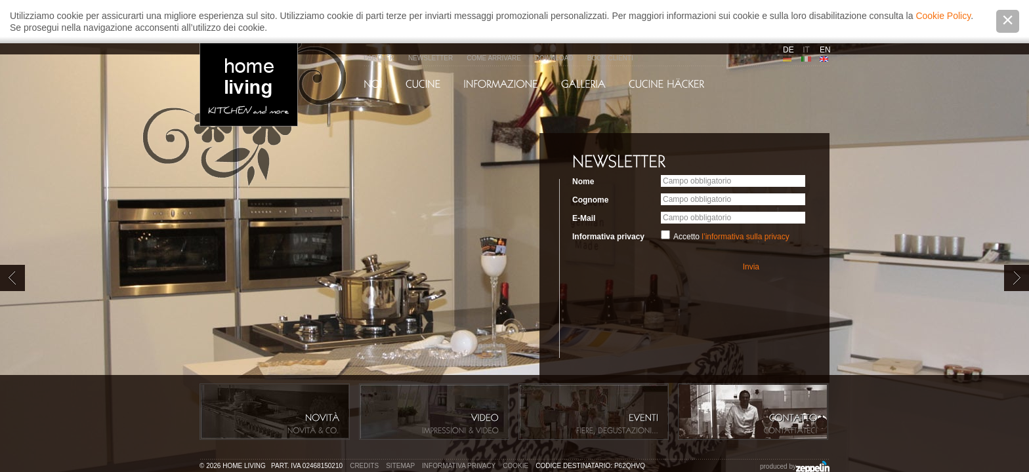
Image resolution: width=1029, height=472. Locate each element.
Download (554, 58)
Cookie (515, 465)
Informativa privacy (608, 236)
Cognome (590, 200)
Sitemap (400, 465)
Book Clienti (610, 58)
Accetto (731, 236)
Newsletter (430, 58)
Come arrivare (494, 58)
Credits (364, 465)
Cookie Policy (943, 15)
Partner (379, 58)
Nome (583, 181)
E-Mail (583, 218)
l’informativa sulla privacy (745, 236)
